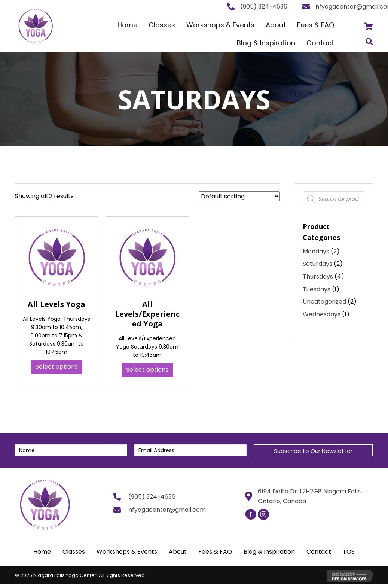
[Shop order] (239, 196)
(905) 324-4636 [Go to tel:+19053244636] (151, 496)
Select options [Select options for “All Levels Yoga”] (57, 366)
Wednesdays (321, 314)
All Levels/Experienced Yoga (147, 314)
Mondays (316, 251)
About (178, 551)
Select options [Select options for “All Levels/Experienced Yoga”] (147, 369)
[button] (313, 450)
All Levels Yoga (56, 304)
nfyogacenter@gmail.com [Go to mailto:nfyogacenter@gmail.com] (167, 509)
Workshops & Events (127, 551)
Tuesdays (316, 289)
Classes (73, 551)
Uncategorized (324, 301)
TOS (349, 551)
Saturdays (317, 263)
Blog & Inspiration (269, 551)
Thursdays (318, 276)
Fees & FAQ (215, 551)
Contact (318, 551)
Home (42, 551)
